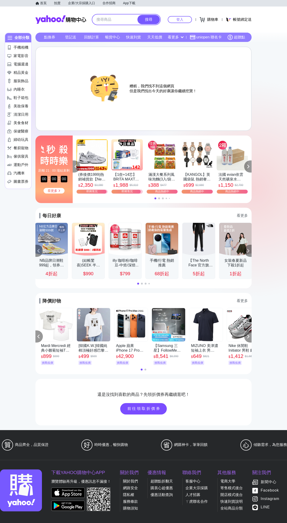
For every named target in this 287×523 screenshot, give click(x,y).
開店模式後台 (231, 495)
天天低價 (154, 37)
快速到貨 (133, 37)
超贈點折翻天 (161, 481)
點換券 (49, 37)
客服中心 (192, 481)
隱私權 (128, 495)
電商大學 (227, 481)
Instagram (270, 499)
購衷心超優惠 (161, 488)
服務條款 (130, 501)
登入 (179, 19)
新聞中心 (269, 482)
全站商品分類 (231, 508)
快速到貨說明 (231, 501)
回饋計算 (91, 37)
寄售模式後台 (231, 488)
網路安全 (130, 488)
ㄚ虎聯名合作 (196, 501)
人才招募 (192, 495)
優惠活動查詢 (161, 495)
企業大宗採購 (196, 488)
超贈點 (236, 37)
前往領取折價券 (144, 409)
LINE (265, 507)
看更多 (176, 37)
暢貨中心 (112, 37)
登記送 (70, 37)
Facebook (270, 490)
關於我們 (130, 481)
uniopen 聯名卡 (206, 37)
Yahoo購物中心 (60, 19)
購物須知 (130, 508)
